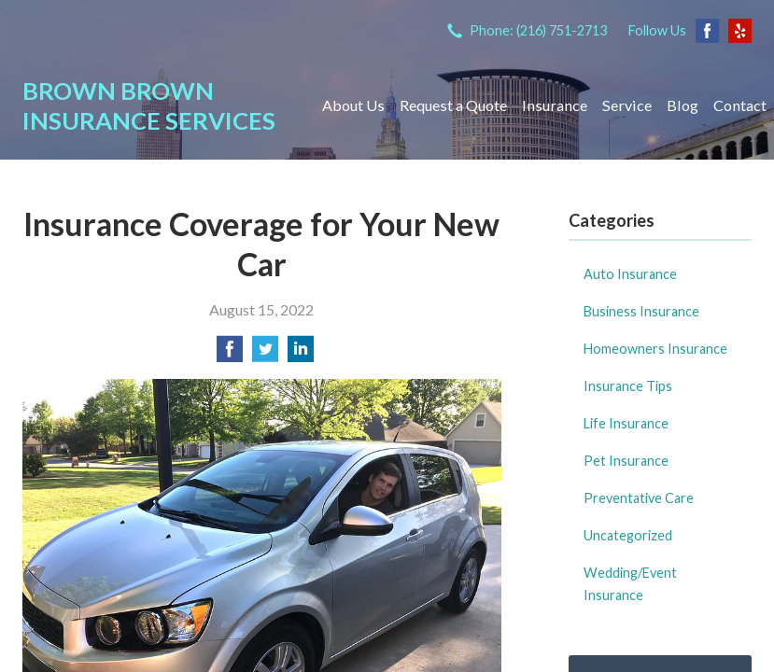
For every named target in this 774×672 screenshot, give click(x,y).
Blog (682, 105)
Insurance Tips (628, 386)
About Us (353, 105)
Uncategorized (628, 535)
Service (627, 105)
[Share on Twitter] (265, 354)
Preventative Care (639, 498)
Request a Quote (453, 105)
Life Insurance (626, 423)
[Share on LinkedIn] (301, 354)
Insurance (554, 105)
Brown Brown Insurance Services (148, 105)
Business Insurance (641, 311)
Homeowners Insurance (655, 349)
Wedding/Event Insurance (630, 584)
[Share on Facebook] (230, 354)
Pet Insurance (626, 461)
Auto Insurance (630, 274)
